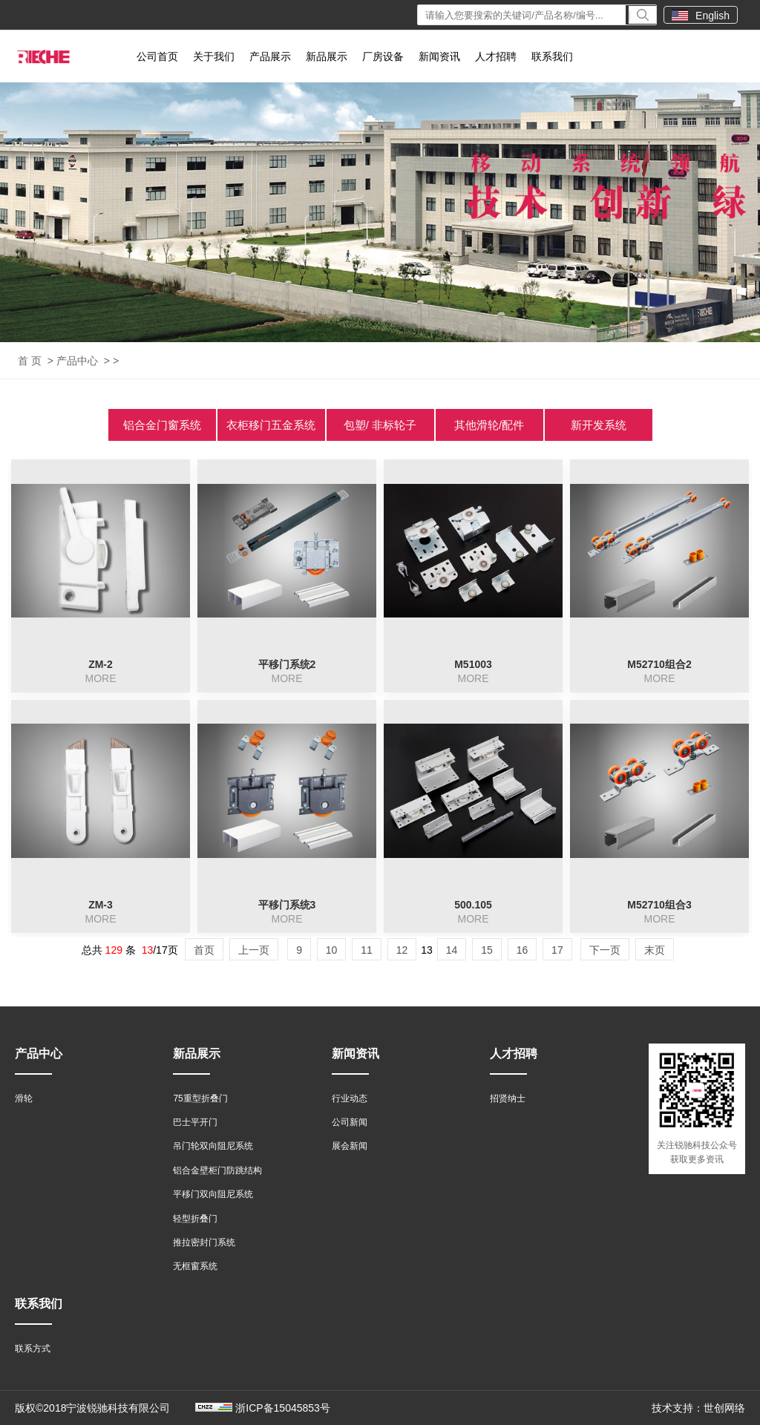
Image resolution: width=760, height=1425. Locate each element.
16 (522, 950)
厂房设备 (383, 56)
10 (332, 950)
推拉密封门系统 (204, 1242)
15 (487, 950)
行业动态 (349, 1098)
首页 (204, 950)
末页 (654, 950)
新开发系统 (598, 425)
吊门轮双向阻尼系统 (213, 1146)
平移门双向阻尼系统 (213, 1194)
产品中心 (77, 361)
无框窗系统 (195, 1266)
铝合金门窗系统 (162, 425)
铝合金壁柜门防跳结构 (217, 1170)
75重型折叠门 (200, 1098)
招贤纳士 (507, 1098)
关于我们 (214, 56)
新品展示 (326, 56)
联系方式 (32, 1348)
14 (452, 950)
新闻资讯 (439, 56)
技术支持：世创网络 (698, 1408)
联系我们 (552, 56)
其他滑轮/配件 (489, 425)
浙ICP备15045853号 (282, 1408)
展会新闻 (349, 1146)
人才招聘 (496, 56)
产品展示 (270, 56)
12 (402, 950)
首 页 (30, 361)
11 (367, 950)
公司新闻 (349, 1122)
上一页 (253, 950)
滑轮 (24, 1098)
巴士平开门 (195, 1122)
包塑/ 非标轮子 (380, 425)
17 (557, 950)
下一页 (604, 950)
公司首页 (157, 56)
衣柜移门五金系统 (270, 425)
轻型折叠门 (195, 1218)
